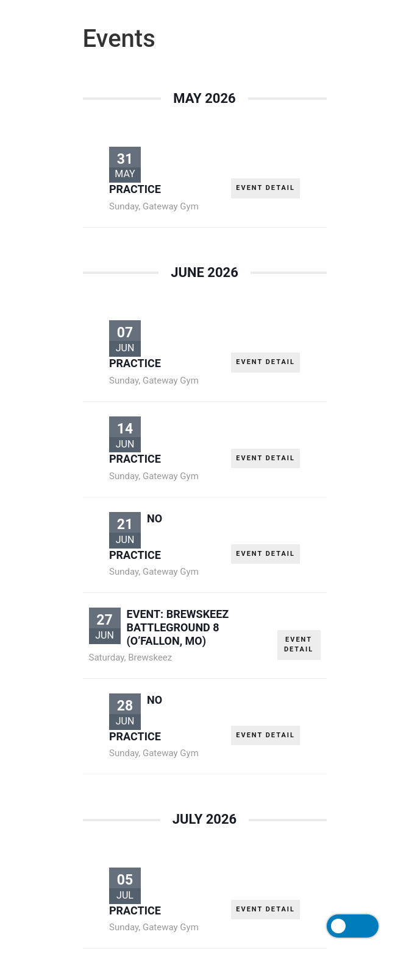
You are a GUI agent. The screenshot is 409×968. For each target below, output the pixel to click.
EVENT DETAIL (265, 188)
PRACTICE (135, 189)
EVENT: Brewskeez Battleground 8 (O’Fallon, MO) (178, 627)
